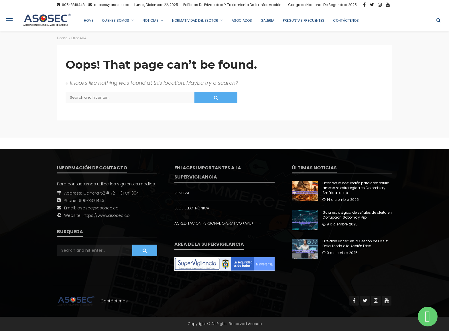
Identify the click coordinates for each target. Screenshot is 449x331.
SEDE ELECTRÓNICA (191, 208)
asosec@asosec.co (98, 208)
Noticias (151, 20)
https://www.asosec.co (106, 215)
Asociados (242, 20)
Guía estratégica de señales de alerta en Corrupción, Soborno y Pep (356, 215)
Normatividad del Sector (195, 20)
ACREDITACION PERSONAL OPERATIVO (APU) (213, 223)
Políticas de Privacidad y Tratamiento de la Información (232, 4)
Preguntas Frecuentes (303, 20)
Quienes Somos (115, 20)
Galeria (267, 20)
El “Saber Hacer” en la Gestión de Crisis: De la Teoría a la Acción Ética (355, 243)
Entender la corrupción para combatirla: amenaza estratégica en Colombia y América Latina (356, 188)
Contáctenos (346, 20)
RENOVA (181, 193)
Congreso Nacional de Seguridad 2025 (322, 4)
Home (88, 20)
